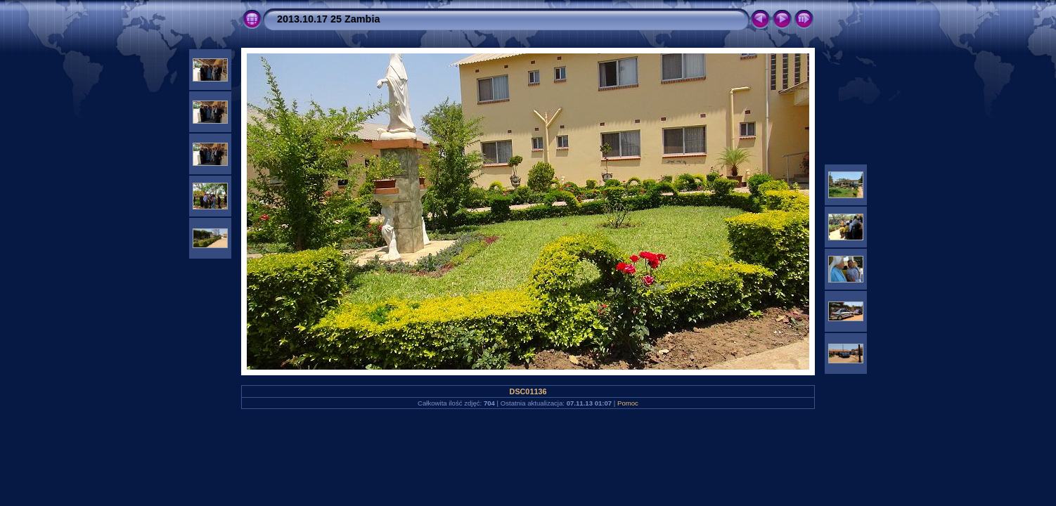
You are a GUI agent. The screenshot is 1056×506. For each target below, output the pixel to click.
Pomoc (627, 403)
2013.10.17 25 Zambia (328, 19)
